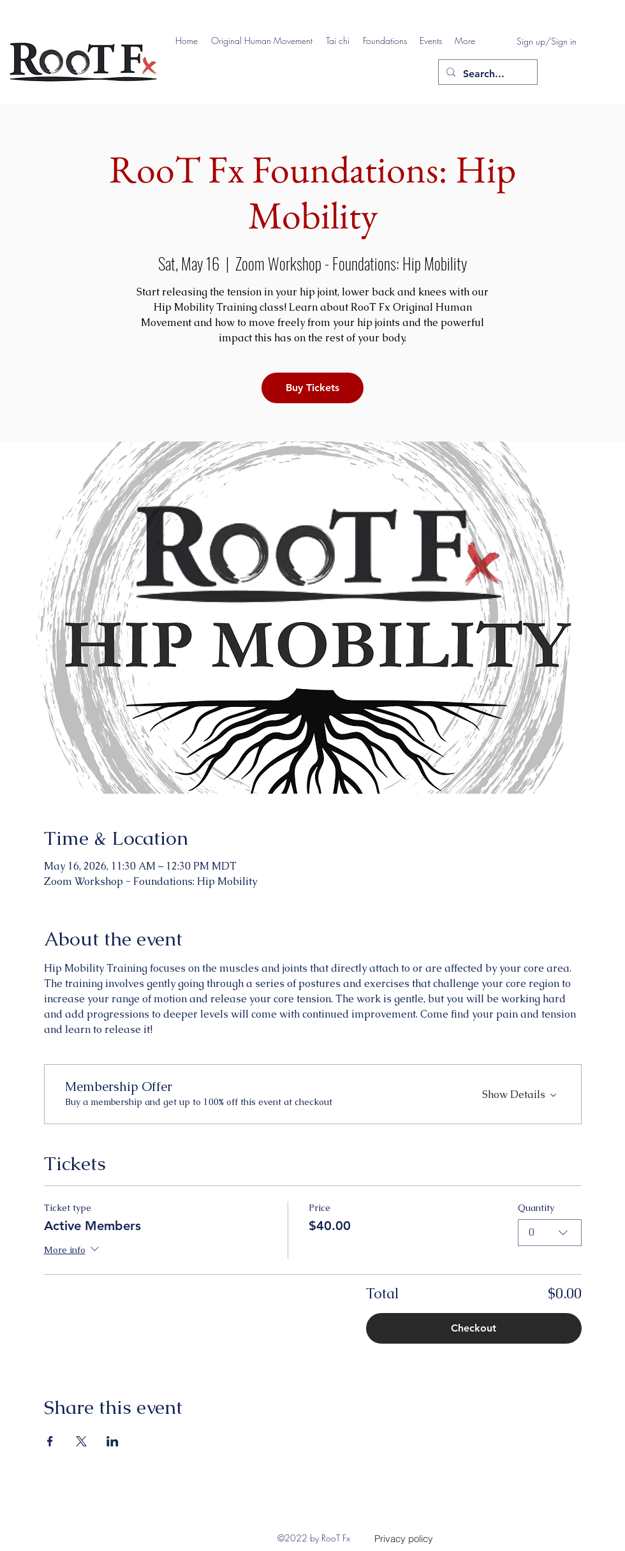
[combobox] (550, 1232)
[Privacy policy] (403, 1538)
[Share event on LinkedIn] (113, 1441)
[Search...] (486, 74)
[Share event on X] (81, 1441)
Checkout (473, 1328)
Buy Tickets (312, 388)
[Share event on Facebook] (50, 1441)
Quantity (536, 1207)
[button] (262, 40)
